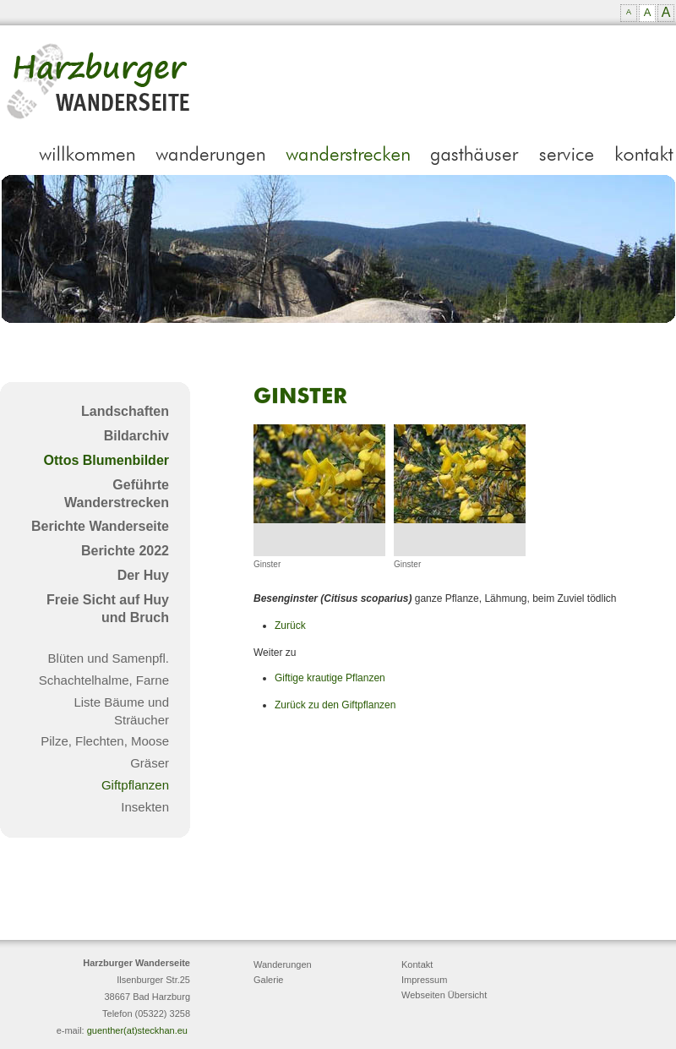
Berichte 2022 (125, 551)
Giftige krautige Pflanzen (330, 678)
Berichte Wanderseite (100, 526)
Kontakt (417, 964)
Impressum (424, 980)
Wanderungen (283, 964)
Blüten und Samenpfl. (108, 658)
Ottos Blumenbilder (106, 460)
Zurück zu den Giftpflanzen (335, 705)
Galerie (268, 980)
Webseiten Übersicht (444, 995)
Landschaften (125, 411)
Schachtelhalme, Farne (104, 680)
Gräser (149, 763)
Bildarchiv (136, 436)
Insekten (145, 807)
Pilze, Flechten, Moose (105, 741)
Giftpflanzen (135, 785)
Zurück (290, 625)
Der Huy (143, 575)
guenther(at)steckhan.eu (137, 1030)
